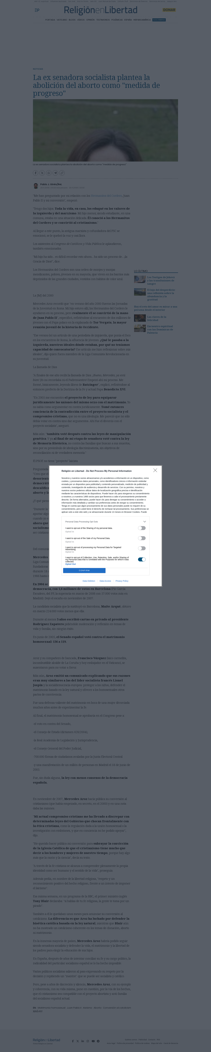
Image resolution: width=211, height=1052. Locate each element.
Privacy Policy (122, 581)
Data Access (105, 581)
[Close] (156, 471)
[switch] (142, 528)
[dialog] (105, 526)
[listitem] (105, 521)
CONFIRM (84, 570)
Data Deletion (89, 581)
